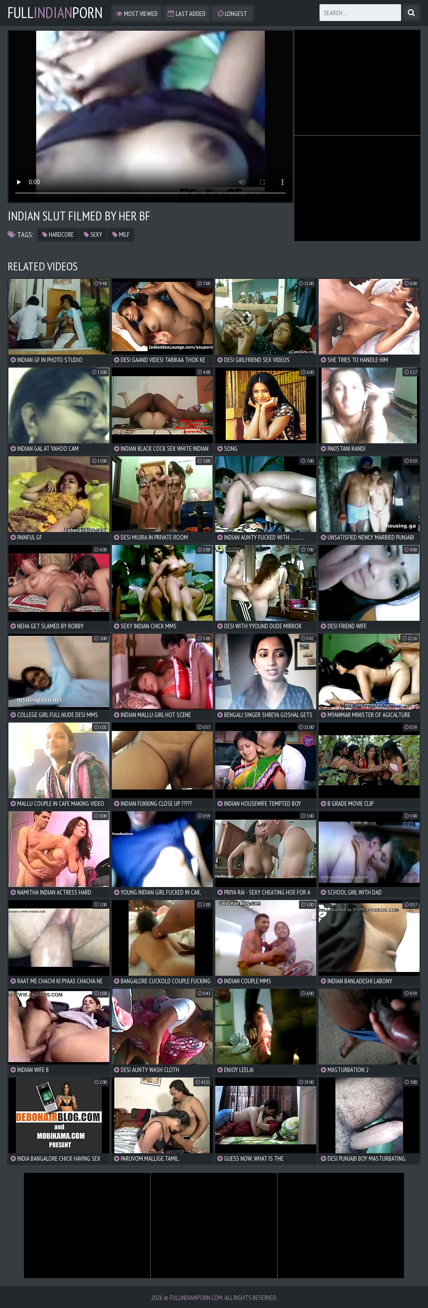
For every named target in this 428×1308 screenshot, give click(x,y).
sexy (93, 234)
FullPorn (55, 12)
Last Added (187, 13)
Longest (232, 13)
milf (120, 234)
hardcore (58, 234)
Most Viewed (137, 13)
